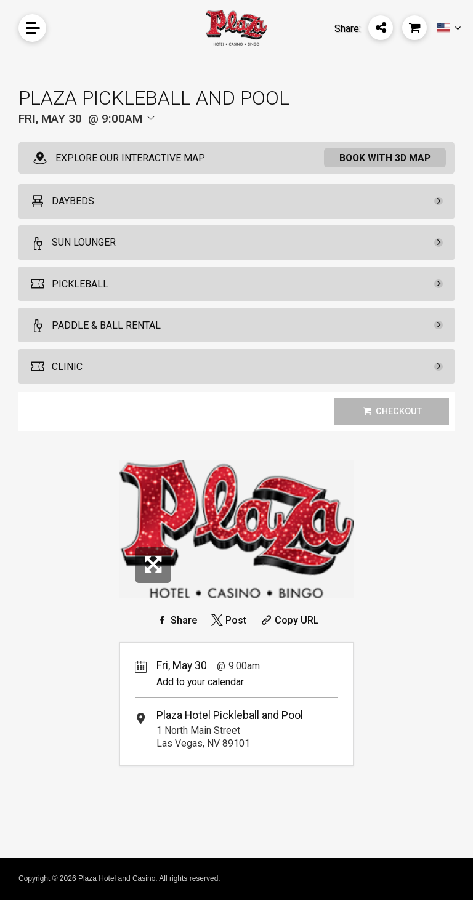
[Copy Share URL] (288, 620)
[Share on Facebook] (175, 620)
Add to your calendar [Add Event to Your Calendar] (200, 682)
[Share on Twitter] (227, 620)
